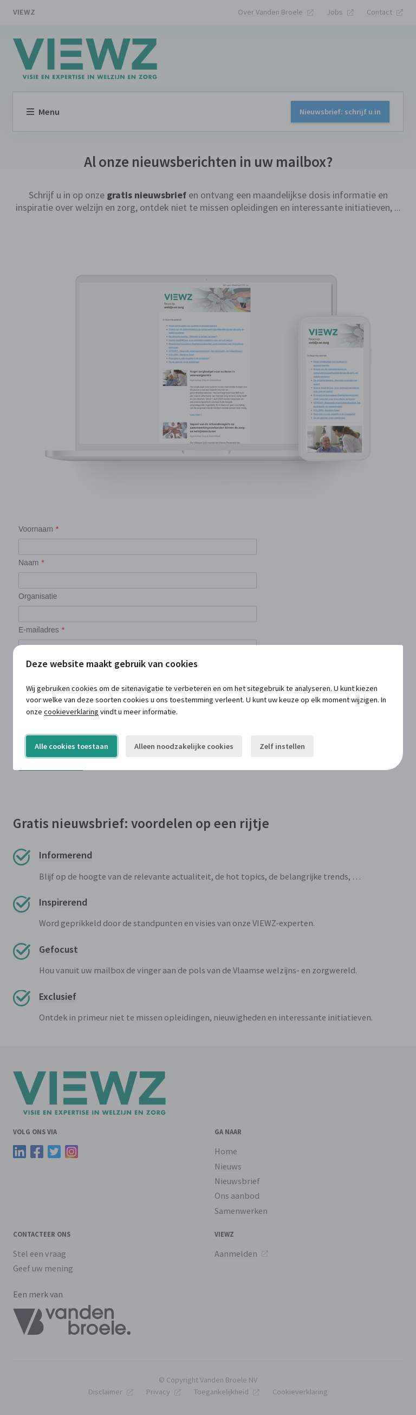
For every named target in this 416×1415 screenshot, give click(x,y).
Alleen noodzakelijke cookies (183, 746)
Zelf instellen (282, 746)
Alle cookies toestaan (71, 746)
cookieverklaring (71, 711)
